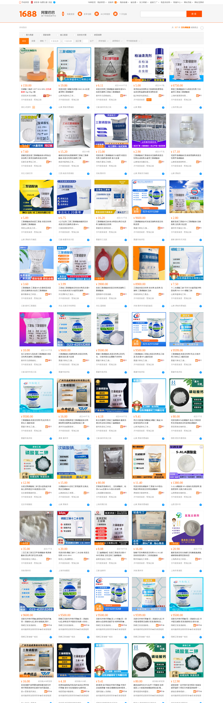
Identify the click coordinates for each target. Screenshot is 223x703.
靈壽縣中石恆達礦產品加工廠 (104, 294)
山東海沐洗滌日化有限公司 (142, 162)
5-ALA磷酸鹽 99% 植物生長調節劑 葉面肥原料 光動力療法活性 (186, 487)
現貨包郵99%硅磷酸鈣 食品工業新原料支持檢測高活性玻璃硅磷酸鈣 (186, 421)
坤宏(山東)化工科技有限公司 (29, 228)
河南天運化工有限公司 (104, 162)
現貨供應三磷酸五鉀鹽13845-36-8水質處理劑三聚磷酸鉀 (74, 90)
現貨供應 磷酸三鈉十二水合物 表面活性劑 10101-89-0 (74, 554)
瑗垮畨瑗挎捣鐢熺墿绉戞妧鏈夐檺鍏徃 (142, 691)
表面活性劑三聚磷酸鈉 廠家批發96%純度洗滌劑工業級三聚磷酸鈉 (111, 90)
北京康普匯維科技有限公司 (29, 493)
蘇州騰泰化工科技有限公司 (29, 294)
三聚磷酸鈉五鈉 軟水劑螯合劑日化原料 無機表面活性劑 (111, 222)
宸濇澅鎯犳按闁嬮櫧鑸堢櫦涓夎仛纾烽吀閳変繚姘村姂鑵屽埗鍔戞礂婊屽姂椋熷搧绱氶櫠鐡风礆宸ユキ (36, 686)
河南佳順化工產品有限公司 (29, 559)
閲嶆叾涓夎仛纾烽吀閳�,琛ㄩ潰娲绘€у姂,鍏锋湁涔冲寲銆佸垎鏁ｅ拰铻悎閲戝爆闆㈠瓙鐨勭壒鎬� (74, 620)
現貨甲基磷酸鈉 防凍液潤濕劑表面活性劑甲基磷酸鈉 (186, 156)
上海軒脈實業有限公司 (179, 96)
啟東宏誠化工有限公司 (104, 559)
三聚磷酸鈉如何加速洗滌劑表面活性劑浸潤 (148, 222)
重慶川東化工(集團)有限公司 (142, 228)
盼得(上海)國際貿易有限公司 (67, 559)
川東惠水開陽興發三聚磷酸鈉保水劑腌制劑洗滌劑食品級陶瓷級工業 (73, 421)
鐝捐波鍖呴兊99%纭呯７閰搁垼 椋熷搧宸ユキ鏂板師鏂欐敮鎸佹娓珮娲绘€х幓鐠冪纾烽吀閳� (148, 686)
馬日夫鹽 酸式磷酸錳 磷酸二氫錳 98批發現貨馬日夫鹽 (148, 421)
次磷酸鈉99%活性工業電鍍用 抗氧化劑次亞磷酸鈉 (73, 487)
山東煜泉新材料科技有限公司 (179, 162)
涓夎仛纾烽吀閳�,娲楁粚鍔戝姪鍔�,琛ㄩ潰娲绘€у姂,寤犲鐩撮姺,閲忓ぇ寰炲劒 (36, 620)
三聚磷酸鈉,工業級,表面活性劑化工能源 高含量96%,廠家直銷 (148, 355)
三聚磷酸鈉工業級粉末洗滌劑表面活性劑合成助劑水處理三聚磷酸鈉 (148, 156)
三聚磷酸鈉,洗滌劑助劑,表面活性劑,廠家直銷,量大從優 (73, 355)
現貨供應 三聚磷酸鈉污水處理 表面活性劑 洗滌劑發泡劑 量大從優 (111, 156)
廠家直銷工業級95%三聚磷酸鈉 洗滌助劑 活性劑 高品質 (186, 222)
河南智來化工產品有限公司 (142, 294)
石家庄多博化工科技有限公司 (29, 162)
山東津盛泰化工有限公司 (67, 96)
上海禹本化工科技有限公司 (179, 559)
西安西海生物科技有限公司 (179, 427)
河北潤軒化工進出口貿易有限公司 (67, 294)
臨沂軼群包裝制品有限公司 (142, 96)
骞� (49, 625)
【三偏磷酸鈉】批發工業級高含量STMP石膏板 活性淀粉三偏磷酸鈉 (111, 554)
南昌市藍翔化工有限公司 (67, 162)
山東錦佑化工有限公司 (67, 493)
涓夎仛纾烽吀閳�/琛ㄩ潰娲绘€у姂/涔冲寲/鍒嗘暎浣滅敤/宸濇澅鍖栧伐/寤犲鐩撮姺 (148, 620)
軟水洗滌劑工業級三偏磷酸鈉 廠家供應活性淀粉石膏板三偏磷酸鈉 (111, 421)
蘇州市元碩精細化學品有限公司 (104, 96)
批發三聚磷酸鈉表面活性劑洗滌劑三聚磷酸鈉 (111, 289)
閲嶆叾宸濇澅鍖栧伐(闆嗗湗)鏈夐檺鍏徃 (29, 625)
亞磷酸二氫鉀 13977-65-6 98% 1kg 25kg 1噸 (36, 90)
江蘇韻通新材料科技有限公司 (67, 228)
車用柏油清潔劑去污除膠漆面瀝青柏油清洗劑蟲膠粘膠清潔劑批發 (148, 90)
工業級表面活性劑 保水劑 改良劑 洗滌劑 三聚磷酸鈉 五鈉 (148, 289)
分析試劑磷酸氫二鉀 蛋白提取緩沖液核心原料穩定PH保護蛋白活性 (36, 487)
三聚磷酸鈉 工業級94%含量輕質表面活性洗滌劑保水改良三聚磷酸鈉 (36, 289)
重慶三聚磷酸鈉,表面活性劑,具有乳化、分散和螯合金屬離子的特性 (110, 355)
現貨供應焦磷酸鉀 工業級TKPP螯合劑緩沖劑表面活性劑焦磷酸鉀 (148, 487)
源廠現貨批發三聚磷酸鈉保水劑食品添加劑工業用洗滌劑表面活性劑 (36, 156)
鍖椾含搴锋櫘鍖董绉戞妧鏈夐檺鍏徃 (179, 691)
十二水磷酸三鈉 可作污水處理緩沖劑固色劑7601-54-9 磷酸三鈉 (186, 289)
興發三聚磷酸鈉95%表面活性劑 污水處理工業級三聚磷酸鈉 (186, 90)
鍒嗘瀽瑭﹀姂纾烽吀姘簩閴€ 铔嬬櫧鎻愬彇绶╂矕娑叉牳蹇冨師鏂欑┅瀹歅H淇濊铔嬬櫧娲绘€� (186, 686)
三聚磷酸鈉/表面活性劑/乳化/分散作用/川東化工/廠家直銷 (185, 355)
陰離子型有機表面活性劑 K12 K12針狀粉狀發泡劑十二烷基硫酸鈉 (148, 554)
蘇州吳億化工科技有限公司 (104, 427)
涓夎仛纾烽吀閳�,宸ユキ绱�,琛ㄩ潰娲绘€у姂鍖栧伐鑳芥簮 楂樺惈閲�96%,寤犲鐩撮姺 (111, 620)
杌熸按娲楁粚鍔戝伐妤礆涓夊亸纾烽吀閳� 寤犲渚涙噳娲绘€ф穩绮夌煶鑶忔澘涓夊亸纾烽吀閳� (74, 686)
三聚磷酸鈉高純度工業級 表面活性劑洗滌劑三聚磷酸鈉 (36, 222)
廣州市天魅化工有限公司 (179, 228)
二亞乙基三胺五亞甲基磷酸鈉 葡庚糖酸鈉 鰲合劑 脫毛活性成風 (36, 554)
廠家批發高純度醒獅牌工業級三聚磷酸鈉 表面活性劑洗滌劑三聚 (73, 156)
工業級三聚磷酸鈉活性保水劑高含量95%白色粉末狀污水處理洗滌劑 (74, 289)
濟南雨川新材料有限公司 (142, 493)
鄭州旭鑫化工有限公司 (142, 559)
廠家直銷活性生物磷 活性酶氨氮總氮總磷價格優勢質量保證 (186, 554)
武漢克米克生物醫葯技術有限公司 (29, 96)
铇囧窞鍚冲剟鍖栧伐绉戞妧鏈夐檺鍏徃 (67, 691)
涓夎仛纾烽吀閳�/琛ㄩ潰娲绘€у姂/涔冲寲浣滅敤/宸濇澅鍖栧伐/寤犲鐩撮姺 (186, 620)
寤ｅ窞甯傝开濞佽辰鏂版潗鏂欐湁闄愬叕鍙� (29, 691)
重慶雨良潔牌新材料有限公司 (104, 228)
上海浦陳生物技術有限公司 (104, 493)
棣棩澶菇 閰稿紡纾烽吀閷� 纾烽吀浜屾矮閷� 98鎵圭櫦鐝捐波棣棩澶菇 (111, 686)
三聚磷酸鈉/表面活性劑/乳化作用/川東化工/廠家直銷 (35, 421)
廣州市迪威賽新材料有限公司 (67, 427)
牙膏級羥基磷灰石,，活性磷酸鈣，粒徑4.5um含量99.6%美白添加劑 (111, 487)
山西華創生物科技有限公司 (179, 493)
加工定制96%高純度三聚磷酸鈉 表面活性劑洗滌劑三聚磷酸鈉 (36, 355)
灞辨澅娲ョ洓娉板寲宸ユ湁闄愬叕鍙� (104, 691)
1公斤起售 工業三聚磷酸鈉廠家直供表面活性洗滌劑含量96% (73, 222)
